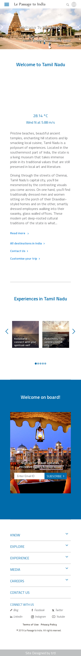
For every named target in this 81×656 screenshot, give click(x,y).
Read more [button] (19, 233)
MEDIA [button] (39, 569)
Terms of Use (30, 624)
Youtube (58, 617)
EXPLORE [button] (39, 546)
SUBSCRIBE (54, 476)
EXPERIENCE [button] (39, 558)
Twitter (57, 610)
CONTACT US (20, 592)
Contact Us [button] (19, 251)
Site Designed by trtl (40, 653)
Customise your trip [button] (25, 258)
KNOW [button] (39, 535)
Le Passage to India (29, 4)
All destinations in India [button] (27, 243)
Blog (14, 610)
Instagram (38, 617)
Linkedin (16, 617)
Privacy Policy (49, 624)
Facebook (37, 610)
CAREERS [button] (39, 580)
